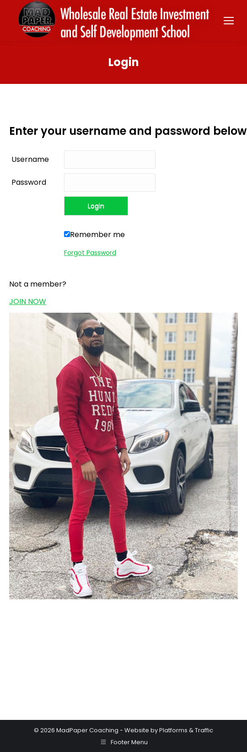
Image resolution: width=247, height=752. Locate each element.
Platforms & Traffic (186, 730)
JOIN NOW (27, 301)
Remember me (94, 234)
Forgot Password (90, 252)
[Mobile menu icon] (229, 20)
